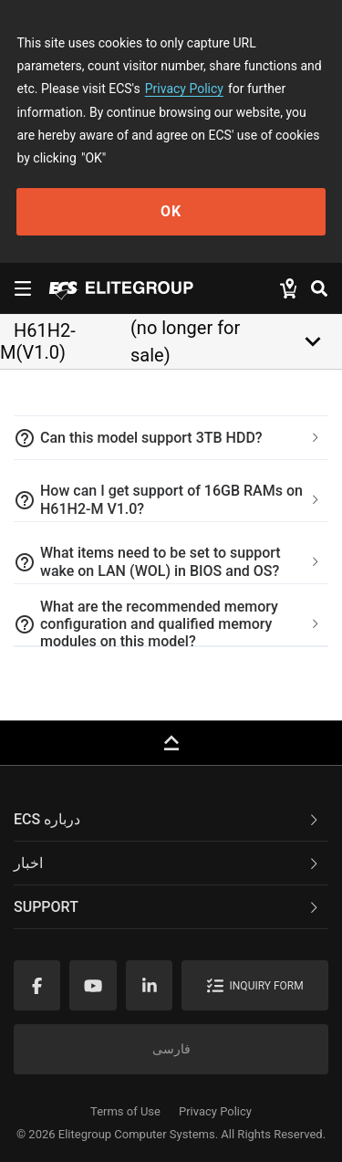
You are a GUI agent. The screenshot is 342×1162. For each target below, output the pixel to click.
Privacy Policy (184, 88)
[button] (171, 438)
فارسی (171, 1049)
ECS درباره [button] (167, 819)
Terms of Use (125, 1111)
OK (171, 211)
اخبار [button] (167, 863)
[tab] (171, 438)
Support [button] (167, 907)
